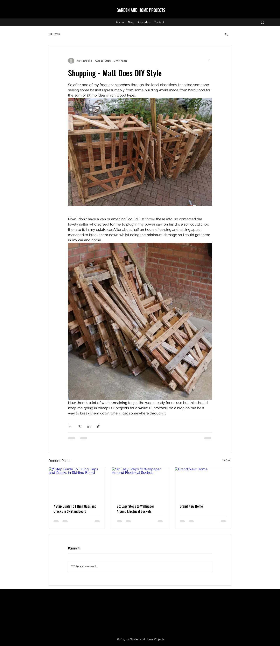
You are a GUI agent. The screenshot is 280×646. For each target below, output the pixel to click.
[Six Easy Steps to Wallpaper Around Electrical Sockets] (140, 483)
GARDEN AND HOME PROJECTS (140, 10)
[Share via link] (98, 426)
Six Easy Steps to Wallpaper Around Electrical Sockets (135, 509)
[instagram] (262, 22)
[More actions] (209, 60)
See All (226, 460)
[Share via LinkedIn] (89, 426)
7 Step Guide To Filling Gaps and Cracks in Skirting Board (74, 509)
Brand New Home (191, 506)
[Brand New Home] (203, 483)
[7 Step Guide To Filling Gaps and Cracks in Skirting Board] (77, 483)
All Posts (54, 33)
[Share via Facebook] (70, 426)
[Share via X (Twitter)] (79, 426)
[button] (226, 34)
